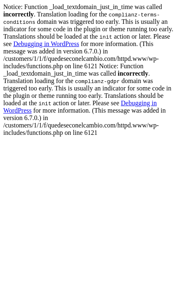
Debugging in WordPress (46, 43)
